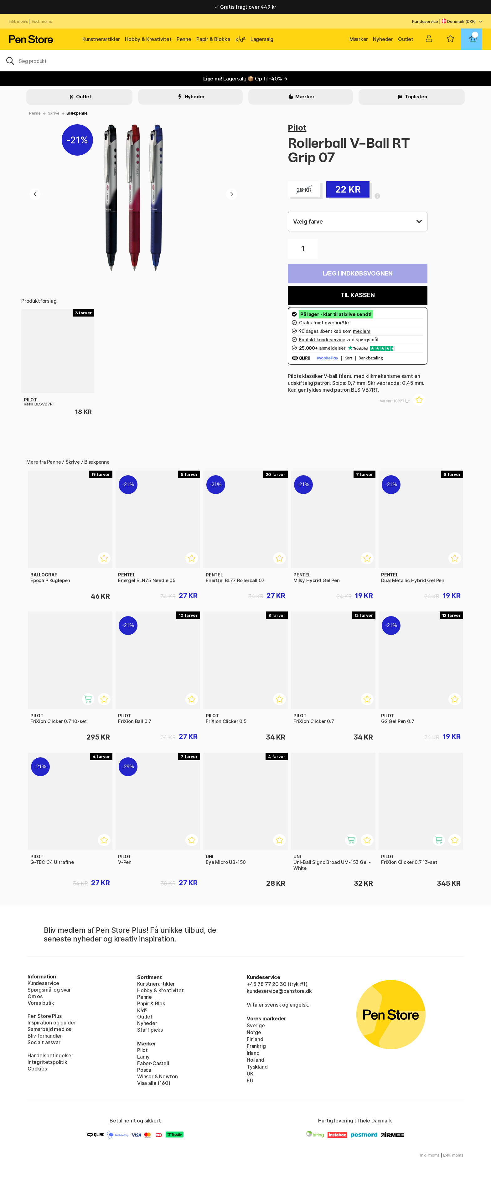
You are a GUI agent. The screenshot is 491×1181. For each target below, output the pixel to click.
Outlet (405, 39)
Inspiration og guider (51, 1022)
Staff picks (150, 1030)
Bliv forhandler (45, 1036)
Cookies (37, 1068)
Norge (254, 1032)
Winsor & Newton (157, 1076)
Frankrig (256, 1046)
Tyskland (257, 1067)
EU (250, 1080)
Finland (255, 1039)
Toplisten (415, 97)
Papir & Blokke (213, 39)
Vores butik (41, 1003)
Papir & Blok (151, 1003)
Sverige (256, 1025)
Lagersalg (262, 39)
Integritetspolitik (47, 1062)
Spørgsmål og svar (49, 990)
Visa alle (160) (153, 1083)
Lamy (143, 1057)
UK (250, 1073)
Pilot (297, 127)
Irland (253, 1053)
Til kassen (357, 295)
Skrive (53, 113)
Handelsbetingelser (50, 1055)
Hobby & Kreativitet (148, 39)
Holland (255, 1060)
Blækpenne (77, 113)
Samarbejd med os (49, 1029)
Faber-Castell (153, 1063)
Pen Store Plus (45, 1016)
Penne (184, 39)
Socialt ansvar (44, 1042)
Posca (144, 1070)
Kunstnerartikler (101, 39)
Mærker (358, 39)
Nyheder (383, 39)
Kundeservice (425, 21)
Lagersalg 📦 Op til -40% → (245, 78)
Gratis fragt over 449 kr (245, 7)
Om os (35, 996)
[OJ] (245, 60)
